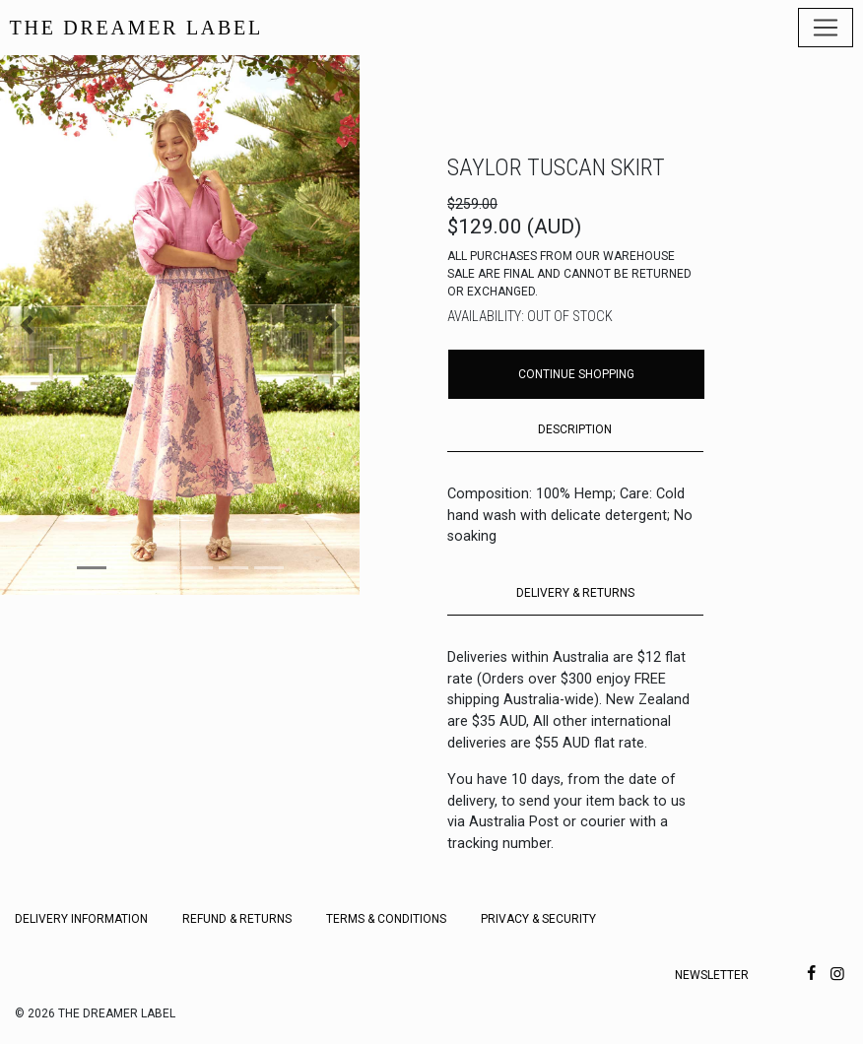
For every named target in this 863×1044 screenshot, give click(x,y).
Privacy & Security (538, 919)
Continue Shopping (576, 374)
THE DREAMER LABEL (136, 27)
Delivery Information (81, 919)
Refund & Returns (237, 919)
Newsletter (712, 975)
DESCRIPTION (575, 429)
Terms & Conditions (386, 919)
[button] (27, 325)
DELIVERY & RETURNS (575, 593)
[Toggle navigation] (825, 27)
